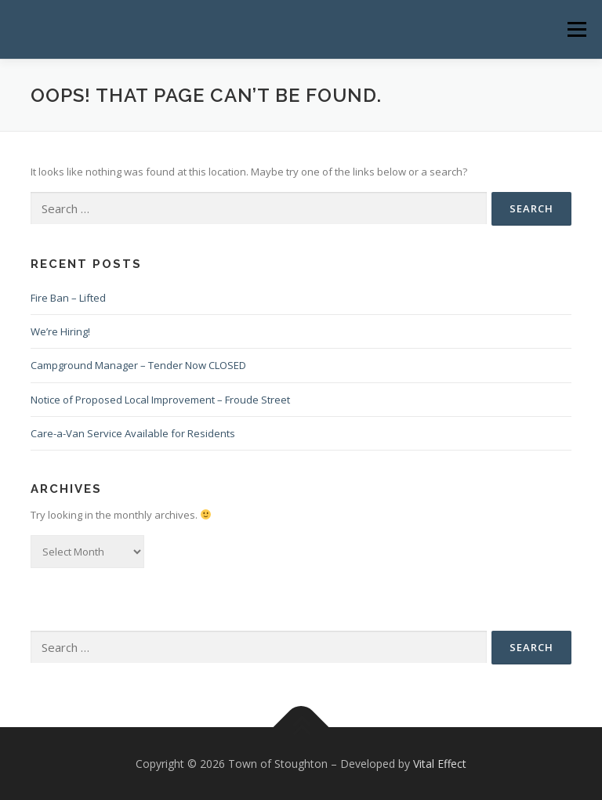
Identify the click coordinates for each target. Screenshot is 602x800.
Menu (576, 29)
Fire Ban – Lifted (68, 298)
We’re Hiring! (60, 331)
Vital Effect (439, 763)
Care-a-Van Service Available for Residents (133, 433)
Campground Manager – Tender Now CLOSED (138, 365)
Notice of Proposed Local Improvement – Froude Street (160, 400)
